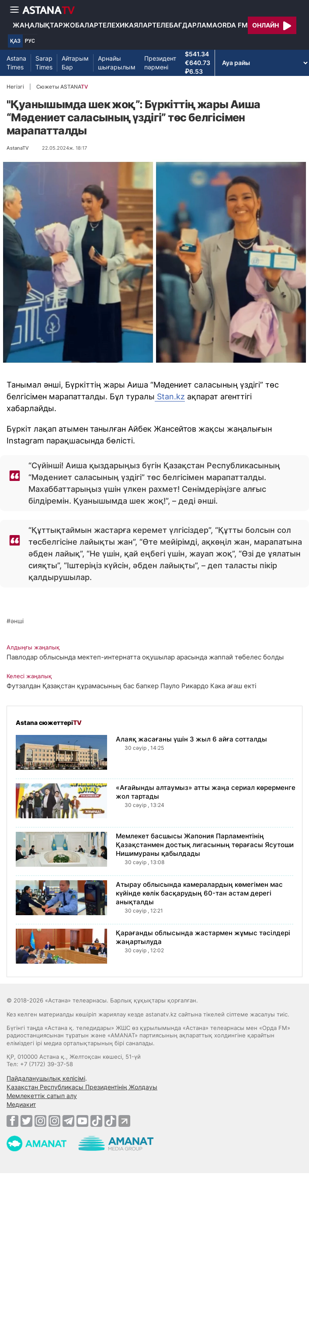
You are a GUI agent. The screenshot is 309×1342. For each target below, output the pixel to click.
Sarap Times (43, 63)
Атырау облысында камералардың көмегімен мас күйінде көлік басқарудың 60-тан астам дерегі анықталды (199, 893)
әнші (17, 621)
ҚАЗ (15, 41)
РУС (30, 41)
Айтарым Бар (75, 63)
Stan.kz (170, 396)
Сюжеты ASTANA (62, 86)
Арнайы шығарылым (116, 63)
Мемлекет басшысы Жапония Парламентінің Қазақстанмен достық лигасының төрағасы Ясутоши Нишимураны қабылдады (205, 845)
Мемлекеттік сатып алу (42, 1095)
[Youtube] (82, 1121)
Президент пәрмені (160, 63)
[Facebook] (12, 1121)
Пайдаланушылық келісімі (46, 1078)
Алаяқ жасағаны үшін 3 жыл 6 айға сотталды (191, 739)
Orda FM (232, 25)
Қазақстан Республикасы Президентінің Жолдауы (82, 1087)
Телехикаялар (125, 25)
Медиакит (21, 1104)
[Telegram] (68, 1121)
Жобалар (80, 25)
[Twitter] (26, 1121)
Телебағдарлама (184, 25)
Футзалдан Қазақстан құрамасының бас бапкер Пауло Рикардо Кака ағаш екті (132, 686)
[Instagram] (40, 1121)
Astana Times (16, 63)
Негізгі (15, 86)
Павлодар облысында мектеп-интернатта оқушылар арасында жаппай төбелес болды (145, 657)
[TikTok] (96, 1121)
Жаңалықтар (38, 25)
